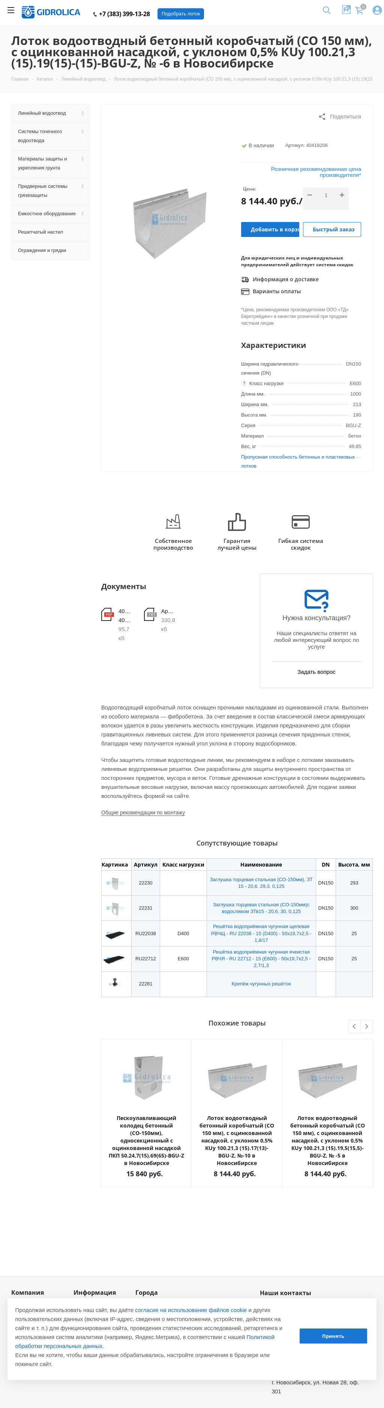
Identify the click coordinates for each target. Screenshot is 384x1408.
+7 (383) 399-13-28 (121, 14)
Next (366, 1026)
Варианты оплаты (271, 292)
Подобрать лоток (181, 13)
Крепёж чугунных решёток (261, 984)
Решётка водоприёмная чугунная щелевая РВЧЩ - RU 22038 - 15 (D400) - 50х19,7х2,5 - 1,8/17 (261, 933)
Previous (354, 1026)
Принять (333, 1336)
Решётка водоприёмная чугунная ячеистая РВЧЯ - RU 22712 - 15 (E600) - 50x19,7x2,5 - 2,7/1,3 (261, 958)
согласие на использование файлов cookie (191, 1310)
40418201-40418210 (125, 615)
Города (146, 1292)
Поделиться (339, 116)
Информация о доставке (280, 280)
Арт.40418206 (168, 611)
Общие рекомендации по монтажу (143, 813)
